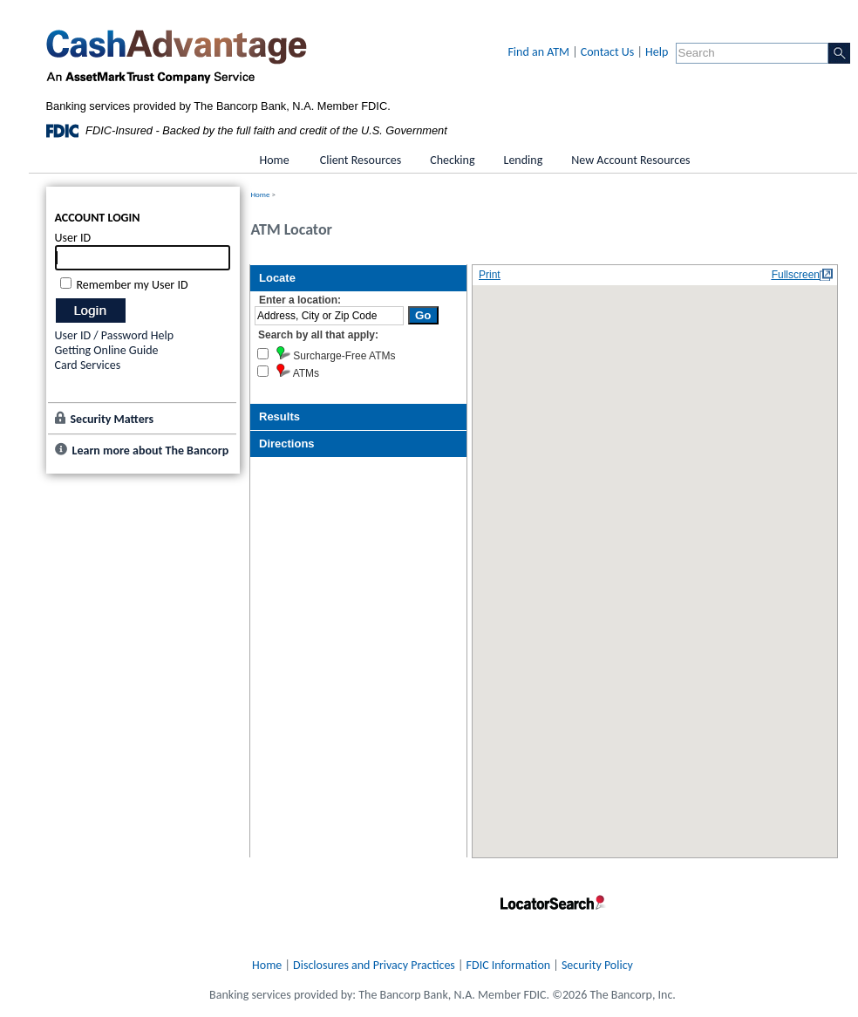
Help (656, 51)
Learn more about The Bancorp (150, 450)
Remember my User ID (132, 284)
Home (260, 194)
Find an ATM (538, 51)
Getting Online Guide (107, 350)
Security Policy (597, 965)
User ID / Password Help (114, 335)
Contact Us (608, 51)
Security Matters (112, 419)
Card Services (88, 365)
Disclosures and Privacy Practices (374, 965)
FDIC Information (508, 965)
